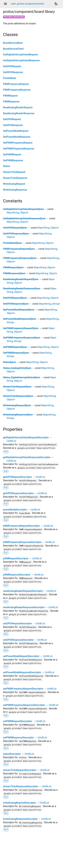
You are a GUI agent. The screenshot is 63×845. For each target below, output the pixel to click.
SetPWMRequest (12, 154)
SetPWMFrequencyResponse (18, 148)
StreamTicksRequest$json (17, 386)
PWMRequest (10, 95)
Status (6, 166)
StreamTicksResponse (15, 178)
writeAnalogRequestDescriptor (19, 802)
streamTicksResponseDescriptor (20, 786)
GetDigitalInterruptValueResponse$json (24, 218)
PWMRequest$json (13, 267)
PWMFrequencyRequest (16, 84)
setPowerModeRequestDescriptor (21, 656)
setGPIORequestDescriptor (17, 623)
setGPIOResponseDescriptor (18, 639)
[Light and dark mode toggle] (56, 3)
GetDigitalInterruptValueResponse (21, 60)
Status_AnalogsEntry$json (17, 368)
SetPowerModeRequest (15, 130)
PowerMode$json (12, 243)
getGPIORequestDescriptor (17, 477)
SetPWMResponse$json (16, 352)
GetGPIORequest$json (15, 227)
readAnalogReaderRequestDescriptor (23, 591)
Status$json (9, 362)
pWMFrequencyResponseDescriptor (22, 542)
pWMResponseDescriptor (16, 574)
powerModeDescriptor (15, 509)
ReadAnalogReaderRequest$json (20, 279)
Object (23, 212)
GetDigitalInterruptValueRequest (20, 54)
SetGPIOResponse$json (16, 303)
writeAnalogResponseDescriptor (20, 818)
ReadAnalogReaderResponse (18, 113)
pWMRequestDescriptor (16, 558)
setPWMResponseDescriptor (18, 737)
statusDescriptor (12, 753)
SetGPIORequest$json (15, 297)
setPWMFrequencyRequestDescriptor (23, 688)
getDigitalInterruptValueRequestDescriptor (26, 437)
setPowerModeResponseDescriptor (22, 672)
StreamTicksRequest (14, 172)
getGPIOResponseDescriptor (18, 493)
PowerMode (9, 78)
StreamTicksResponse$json (18, 396)
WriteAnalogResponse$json (18, 414)
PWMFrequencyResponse (17, 89)
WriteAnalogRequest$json (17, 405)
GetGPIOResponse (13, 72)
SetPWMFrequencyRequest (17, 142)
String (16, 212)
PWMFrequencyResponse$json (20, 258)
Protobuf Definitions (14, 17)
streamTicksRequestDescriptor (19, 770)
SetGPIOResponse (13, 125)
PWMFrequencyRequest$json (19, 248)
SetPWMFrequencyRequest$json (20, 328)
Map (9, 212)
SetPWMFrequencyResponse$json (21, 337)
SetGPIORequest (12, 119)
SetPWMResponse (13, 160)
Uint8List (11, 441)
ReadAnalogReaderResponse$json (21, 288)
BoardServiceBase (13, 42)
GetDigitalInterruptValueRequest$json (23, 209)
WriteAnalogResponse (15, 189)
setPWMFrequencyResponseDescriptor (24, 705)
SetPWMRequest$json (15, 347)
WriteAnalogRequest (14, 183)
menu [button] (5, 4)
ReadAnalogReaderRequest (18, 107)
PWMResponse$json (14, 273)
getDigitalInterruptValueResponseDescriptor (27, 457)
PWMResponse (11, 101)
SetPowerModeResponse (16, 136)
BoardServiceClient (13, 48)
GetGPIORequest (12, 66)
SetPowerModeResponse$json (19, 318)
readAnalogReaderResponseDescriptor (24, 607)
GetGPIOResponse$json (16, 233)
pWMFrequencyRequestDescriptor (21, 525)
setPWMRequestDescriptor (17, 721)
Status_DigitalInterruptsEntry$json (21, 377)
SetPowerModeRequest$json (18, 309)
